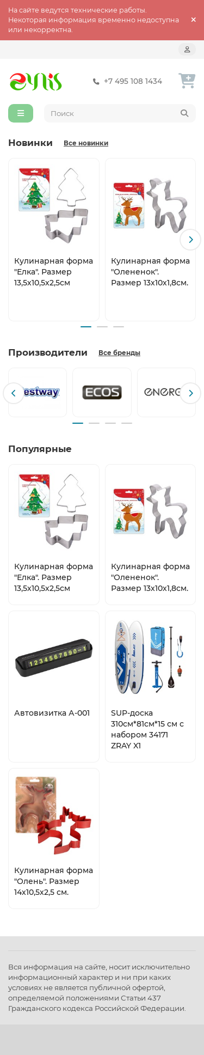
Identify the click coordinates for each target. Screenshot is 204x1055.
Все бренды (119, 353)
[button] (190, 240)
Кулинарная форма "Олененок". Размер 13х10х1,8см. (150, 271)
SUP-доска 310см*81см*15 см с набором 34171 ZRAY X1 (147, 729)
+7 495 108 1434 (125, 81)
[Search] (120, 113)
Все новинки (86, 143)
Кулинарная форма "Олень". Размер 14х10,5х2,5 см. (53, 881)
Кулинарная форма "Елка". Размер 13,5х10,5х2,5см (53, 271)
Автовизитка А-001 (52, 713)
